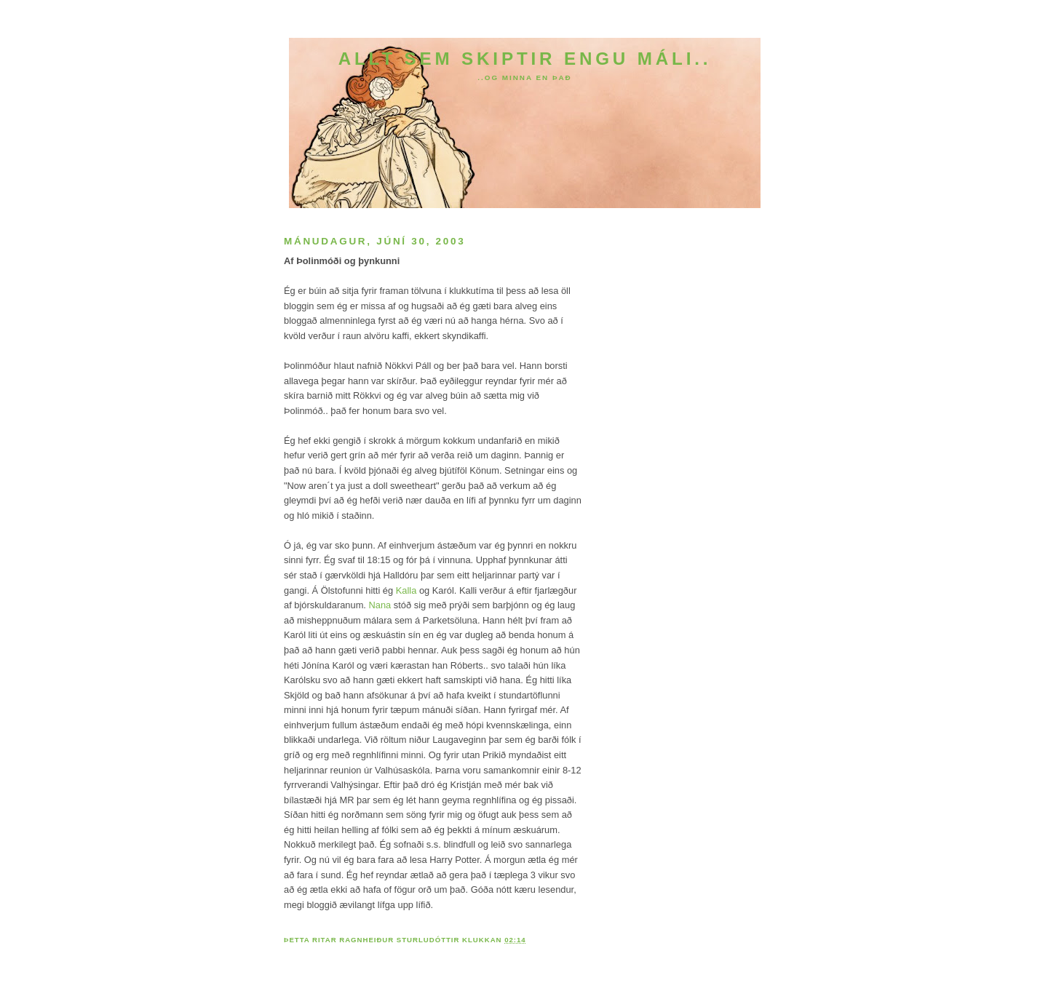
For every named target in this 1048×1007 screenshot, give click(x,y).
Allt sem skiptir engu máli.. (525, 58)
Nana (380, 605)
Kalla (406, 590)
